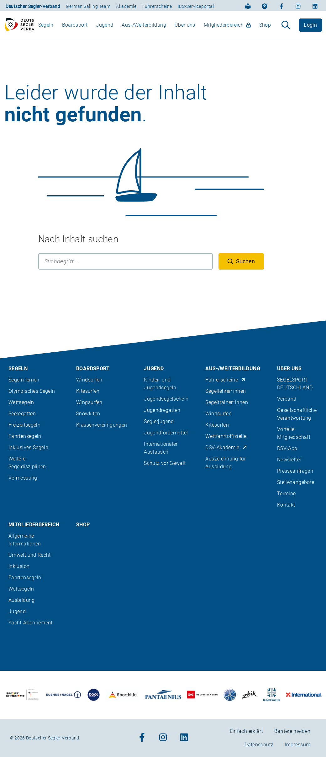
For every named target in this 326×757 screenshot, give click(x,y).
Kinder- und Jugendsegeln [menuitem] (160, 384)
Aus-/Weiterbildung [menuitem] (144, 28)
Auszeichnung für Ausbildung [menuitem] (225, 463)
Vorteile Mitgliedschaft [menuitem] (293, 433)
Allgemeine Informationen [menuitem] (24, 540)
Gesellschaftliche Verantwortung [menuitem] (297, 414)
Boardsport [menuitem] (75, 28)
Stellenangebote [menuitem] (295, 482)
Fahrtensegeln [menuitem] (24, 436)
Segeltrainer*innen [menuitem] (226, 402)
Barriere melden (292, 731)
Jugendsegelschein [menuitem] (166, 399)
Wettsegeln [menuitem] (21, 402)
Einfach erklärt (246, 731)
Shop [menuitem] (265, 28)
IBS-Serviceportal (196, 6)
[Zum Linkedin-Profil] (315, 5)
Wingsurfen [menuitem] (89, 402)
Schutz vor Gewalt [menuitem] (165, 463)
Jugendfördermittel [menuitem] (166, 433)
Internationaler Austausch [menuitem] (160, 448)
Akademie (126, 6)
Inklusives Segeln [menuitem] (28, 447)
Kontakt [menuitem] (286, 505)
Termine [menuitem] (286, 494)
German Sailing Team (88, 6)
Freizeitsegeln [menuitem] (24, 425)
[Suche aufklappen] (285, 28)
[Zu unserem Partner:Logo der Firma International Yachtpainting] (304, 695)
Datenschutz (258, 745)
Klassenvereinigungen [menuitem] (101, 425)
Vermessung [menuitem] (22, 478)
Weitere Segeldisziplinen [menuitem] (27, 463)
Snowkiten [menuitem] (88, 414)
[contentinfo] (163, 538)
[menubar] (154, 27)
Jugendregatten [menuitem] (162, 410)
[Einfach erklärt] (247, 5)
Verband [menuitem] (287, 399)
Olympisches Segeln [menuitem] (31, 391)
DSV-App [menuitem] (287, 448)
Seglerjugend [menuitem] (159, 421)
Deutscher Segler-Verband (33, 6)
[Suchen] (241, 267)
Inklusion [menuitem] (18, 566)
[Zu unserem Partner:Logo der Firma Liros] (229, 695)
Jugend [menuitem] (104, 28)
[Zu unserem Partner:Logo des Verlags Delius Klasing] (202, 695)
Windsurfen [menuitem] (89, 380)
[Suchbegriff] (125, 267)
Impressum (297, 745)
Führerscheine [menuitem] (225, 380)
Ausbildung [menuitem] (21, 600)
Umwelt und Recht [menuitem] (29, 555)
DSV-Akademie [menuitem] (226, 447)
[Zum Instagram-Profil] (298, 5)
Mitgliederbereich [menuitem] (227, 28)
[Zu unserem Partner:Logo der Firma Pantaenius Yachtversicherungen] (163, 695)
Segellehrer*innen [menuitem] (225, 391)
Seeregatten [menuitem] (22, 414)
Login (310, 28)
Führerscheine (157, 6)
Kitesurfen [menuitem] (88, 391)
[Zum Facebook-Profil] (281, 5)
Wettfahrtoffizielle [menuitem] (225, 436)
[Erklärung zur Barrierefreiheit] (264, 5)
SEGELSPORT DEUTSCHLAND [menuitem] (295, 384)
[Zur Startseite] (19, 27)
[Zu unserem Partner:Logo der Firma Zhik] (250, 695)
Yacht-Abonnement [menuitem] (30, 623)
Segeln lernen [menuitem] (23, 380)
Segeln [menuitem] (46, 28)
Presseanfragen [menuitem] (295, 471)
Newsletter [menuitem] (289, 460)
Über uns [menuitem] (185, 28)
